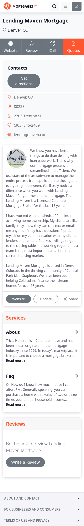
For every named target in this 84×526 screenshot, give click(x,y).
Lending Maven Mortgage (35, 20)
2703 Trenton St (28, 115)
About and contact (21, 498)
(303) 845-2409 (27, 125)
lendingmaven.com (31, 134)
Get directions (23, 81)
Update (46, 299)
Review (32, 46)
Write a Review (25, 462)
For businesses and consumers (32, 509)
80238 (19, 106)
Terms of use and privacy (26, 520)
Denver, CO (18, 30)
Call (52, 46)
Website (11, 46)
